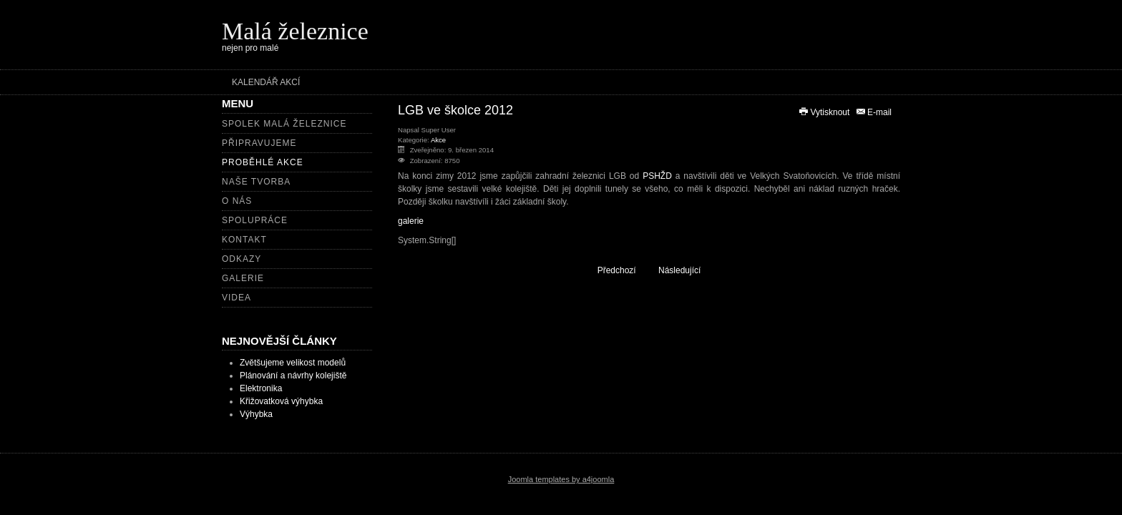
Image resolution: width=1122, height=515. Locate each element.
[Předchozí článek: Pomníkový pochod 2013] (610, 270)
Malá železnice (295, 31)
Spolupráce (255, 220)
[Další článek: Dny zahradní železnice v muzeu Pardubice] (685, 270)
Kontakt (244, 240)
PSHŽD (657, 176)
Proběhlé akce (262, 162)
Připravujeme (259, 143)
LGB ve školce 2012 (455, 110)
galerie (411, 221)
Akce (438, 140)
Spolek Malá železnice (284, 124)
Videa (236, 298)
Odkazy (241, 259)
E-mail (873, 112)
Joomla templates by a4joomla (561, 479)
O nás (237, 201)
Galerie (243, 278)
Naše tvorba (256, 182)
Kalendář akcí (266, 82)
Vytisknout (825, 112)
